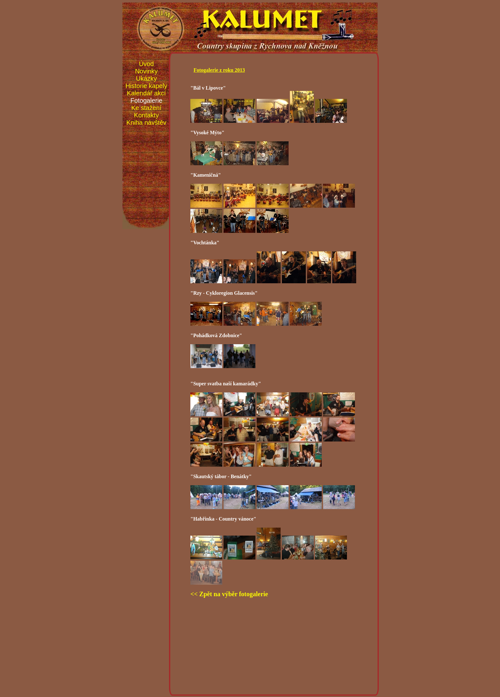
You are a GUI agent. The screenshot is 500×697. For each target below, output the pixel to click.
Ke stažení (146, 107)
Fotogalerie (146, 100)
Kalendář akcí (146, 93)
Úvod (146, 63)
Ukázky (146, 78)
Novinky (146, 71)
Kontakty (146, 115)
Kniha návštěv (146, 122)
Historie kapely (146, 85)
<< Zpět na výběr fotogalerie (229, 593)
